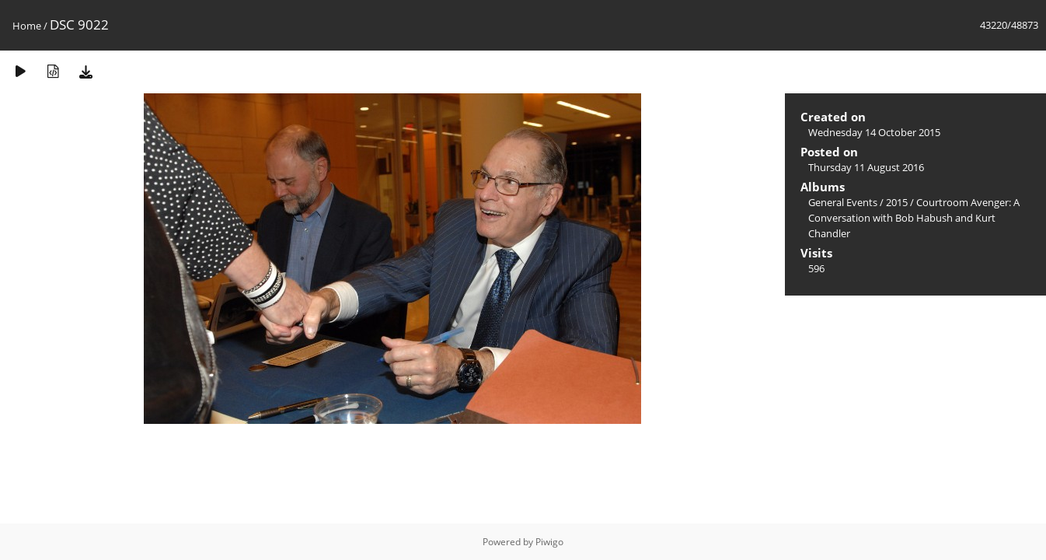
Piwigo (549, 541)
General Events (842, 202)
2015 (897, 202)
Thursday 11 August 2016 (866, 167)
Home (26, 26)
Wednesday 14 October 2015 (874, 132)
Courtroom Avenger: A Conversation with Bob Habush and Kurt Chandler (914, 217)
